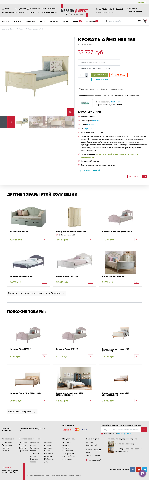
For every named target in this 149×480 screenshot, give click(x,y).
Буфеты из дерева (34, 443)
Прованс (91, 124)
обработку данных (124, 433)
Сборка (32, 12)
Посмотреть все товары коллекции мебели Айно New (36, 293)
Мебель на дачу (49, 460)
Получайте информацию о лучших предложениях (121, 425)
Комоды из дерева (34, 449)
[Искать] (107, 21)
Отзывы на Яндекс (48, 9)
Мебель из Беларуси (48, 454)
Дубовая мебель (48, 449)
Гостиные (23, 442)
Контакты (132, 9)
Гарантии (33, 9)
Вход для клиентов (49, 12)
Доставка (22, 9)
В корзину (99, 75)
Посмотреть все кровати (22, 411)
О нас (7, 9)
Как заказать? (142, 2)
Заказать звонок (134, 12)
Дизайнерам (9, 12)
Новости (5, 448)
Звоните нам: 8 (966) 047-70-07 (33, 429)
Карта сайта (6, 467)
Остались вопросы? (6, 429)
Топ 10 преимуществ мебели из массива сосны (125, 450)
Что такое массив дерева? (123, 444)
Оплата (21, 12)
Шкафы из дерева (34, 460)
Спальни (22, 445)
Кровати (88, 128)
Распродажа (91, 21)
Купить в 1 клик (100, 79)
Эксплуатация (68, 453)
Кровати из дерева (34, 454)
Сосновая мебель (48, 443)
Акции (77, 21)
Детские (22, 448)
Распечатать (134, 176)
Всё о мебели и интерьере (68, 457)
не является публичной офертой (68, 475)
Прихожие (23, 450)
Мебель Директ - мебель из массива (10, 472)
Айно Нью (96, 120)
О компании (7, 442)
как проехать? (93, 460)
